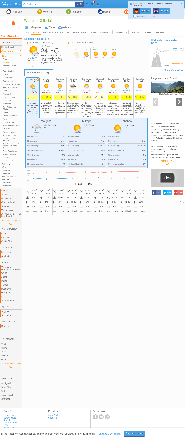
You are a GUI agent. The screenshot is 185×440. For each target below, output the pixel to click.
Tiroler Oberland (9, 97)
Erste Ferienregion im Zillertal (10, 108)
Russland (6, 289)
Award (4, 348)
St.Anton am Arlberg (10, 154)
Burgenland (7, 183)
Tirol (4, 56)
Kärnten (5, 180)
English (165, 11)
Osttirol (93, 32)
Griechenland (8, 202)
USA (3, 234)
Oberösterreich (8, 170)
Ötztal (26, 32)
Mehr (161, 33)
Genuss (4, 356)
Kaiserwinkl (7, 104)
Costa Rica (6, 241)
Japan (4, 277)
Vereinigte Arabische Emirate (10, 268)
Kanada (5, 238)
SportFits (52, 418)
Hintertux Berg (178, 49)
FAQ (6, 425)
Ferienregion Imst (9, 122)
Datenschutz (10, 418)
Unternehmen (10, 423)
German (145, 11)
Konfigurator (7, 383)
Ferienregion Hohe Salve (141, 32)
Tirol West (6, 129)
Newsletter (9, 427)
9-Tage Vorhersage (38, 72)
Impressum (9, 415)
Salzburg (6, 164)
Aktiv (3, 352)
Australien (6, 256)
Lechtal (5, 112)
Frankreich (6, 199)
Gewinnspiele (7, 395)
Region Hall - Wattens (11, 87)
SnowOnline (54, 415)
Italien (4, 191)
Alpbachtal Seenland (10, 135)
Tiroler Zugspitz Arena (11, 151)
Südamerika (8, 322)
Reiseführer (17, 12)
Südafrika (6, 315)
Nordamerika (9, 229)
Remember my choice (146, 16)
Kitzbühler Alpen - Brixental (9, 139)
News (3, 344)
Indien (4, 281)
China (4, 273)
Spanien (5, 206)
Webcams (67, 27)
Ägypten (5, 311)
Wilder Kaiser (8, 101)
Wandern (47, 12)
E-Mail (180, 192)
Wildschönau (105, 32)
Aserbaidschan (8, 301)
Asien (5, 263)
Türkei (4, 285)
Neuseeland (7, 252)
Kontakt (7, 420)
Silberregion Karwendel (11, 125)
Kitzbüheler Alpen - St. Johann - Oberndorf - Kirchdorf (11, 146)
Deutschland (7, 47)
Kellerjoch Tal (178, 63)
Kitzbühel (6, 158)
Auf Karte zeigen (175, 70)
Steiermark (7, 174)
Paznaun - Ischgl (9, 132)
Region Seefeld (79, 32)
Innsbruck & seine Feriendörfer (56, 32)
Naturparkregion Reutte (11, 116)
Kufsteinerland (121, 32)
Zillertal (36, 32)
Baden (106, 12)
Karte (3, 391)
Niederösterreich (9, 177)
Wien (4, 167)
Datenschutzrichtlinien (110, 434)
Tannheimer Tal (8, 161)
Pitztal (5, 119)
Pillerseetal (7, 94)
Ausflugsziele (34, 27)
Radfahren (76, 12)
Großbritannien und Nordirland (11, 215)
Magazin (10, 339)
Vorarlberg (6, 186)
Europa (6, 43)
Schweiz (5, 195)
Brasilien (5, 326)
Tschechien (7, 210)
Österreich (7, 51)
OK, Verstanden (134, 433)
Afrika (5, 307)
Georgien (5, 293)
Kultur (4, 360)
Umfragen (5, 399)
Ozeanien (7, 248)
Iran (3, 297)
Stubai (5, 91)
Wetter (52, 27)
